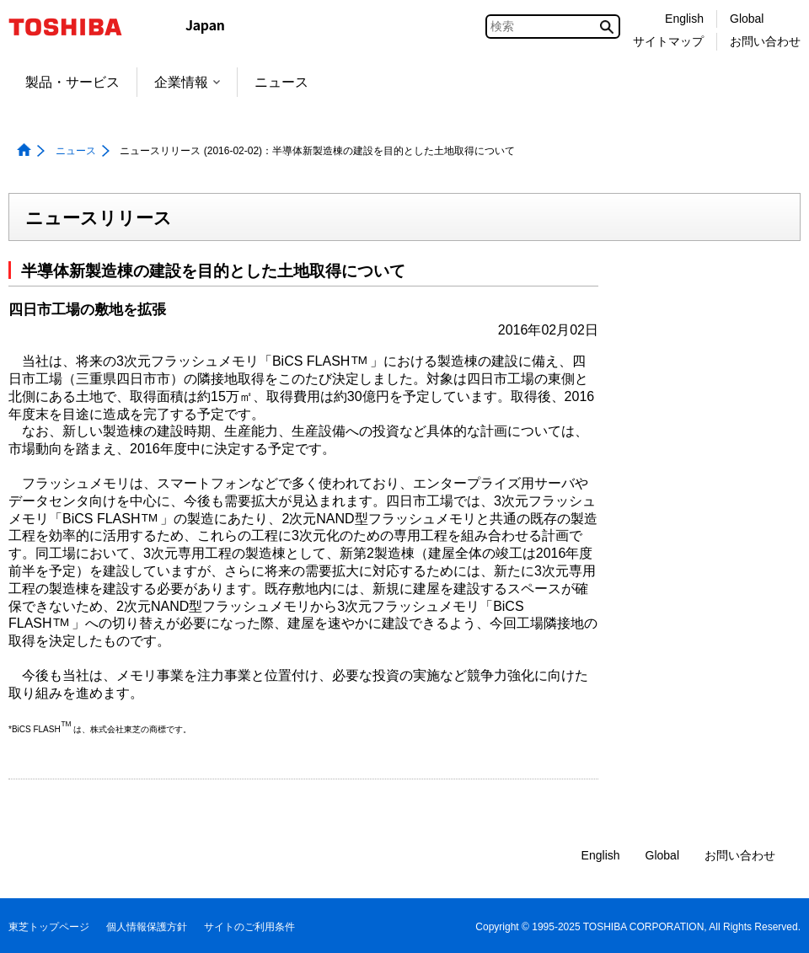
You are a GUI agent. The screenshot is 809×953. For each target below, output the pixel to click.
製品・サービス (72, 82)
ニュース (281, 82)
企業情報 (187, 82)
